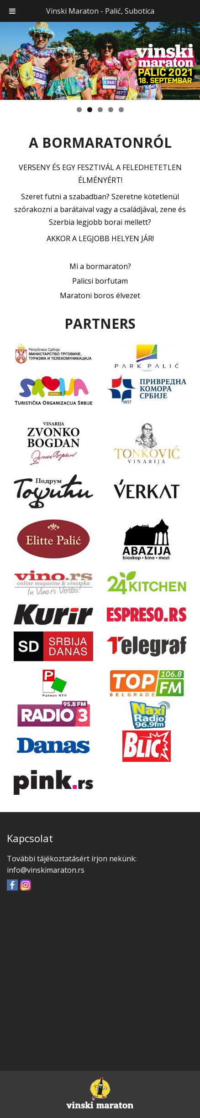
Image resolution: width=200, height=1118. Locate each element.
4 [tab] (110, 109)
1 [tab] (79, 109)
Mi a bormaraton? (100, 266)
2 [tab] (89, 109)
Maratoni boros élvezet (100, 295)
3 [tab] (100, 109)
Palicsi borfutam (100, 281)
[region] (100, 60)
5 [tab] (121, 109)
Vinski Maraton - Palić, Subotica (100, 11)
